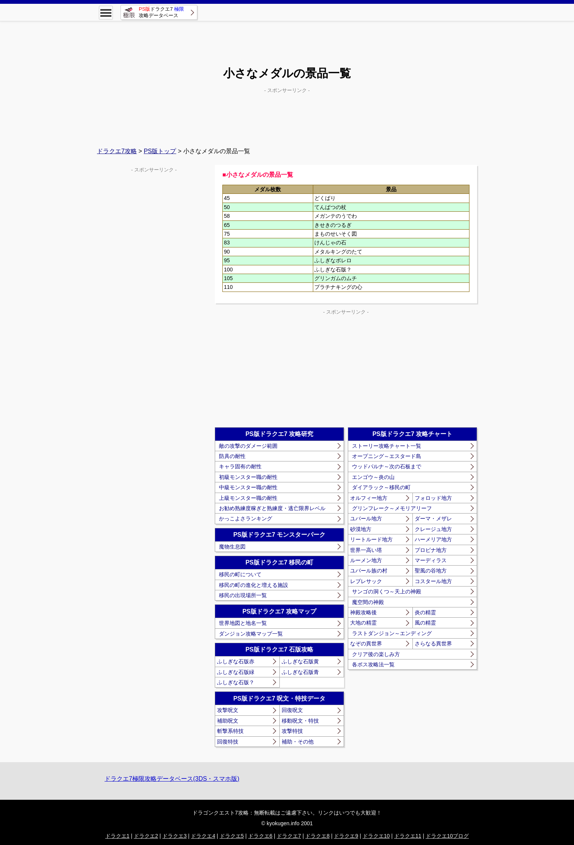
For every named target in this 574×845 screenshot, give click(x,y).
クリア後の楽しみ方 (376, 654)
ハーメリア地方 (433, 539)
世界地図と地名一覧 (243, 623)
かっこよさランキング (245, 518)
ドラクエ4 (203, 836)
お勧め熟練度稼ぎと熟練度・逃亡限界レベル (272, 508)
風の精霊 (425, 623)
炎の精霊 (425, 612)
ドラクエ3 (174, 836)
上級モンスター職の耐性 (248, 498)
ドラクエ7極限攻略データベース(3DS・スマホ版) (172, 778)
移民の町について (240, 574)
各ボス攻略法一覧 (373, 664)
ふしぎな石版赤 (235, 661)
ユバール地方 (366, 518)
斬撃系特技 (230, 731)
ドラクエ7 (289, 836)
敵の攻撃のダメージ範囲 (248, 446)
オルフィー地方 (368, 498)
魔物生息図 (232, 547)
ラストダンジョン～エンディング (392, 633)
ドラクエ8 (317, 836)
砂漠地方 (360, 529)
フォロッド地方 (433, 498)
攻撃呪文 (227, 710)
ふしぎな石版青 (300, 672)
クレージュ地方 (433, 529)
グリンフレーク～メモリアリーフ (392, 508)
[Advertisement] (287, 38)
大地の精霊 (363, 623)
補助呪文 (227, 721)
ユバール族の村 (368, 571)
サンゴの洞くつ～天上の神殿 (386, 591)
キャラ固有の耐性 (240, 466)
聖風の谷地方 (431, 571)
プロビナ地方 (431, 550)
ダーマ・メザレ (433, 518)
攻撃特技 (292, 731)
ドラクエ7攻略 (117, 151)
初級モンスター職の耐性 (248, 477)
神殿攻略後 (363, 612)
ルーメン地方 (366, 560)
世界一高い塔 (366, 550)
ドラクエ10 (376, 836)
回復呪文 (292, 710)
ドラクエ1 (117, 836)
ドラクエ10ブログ (447, 836)
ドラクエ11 (408, 836)
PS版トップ (160, 151)
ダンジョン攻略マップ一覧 (251, 634)
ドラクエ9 (346, 836)
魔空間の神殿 (368, 602)
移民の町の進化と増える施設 (253, 585)
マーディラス (431, 560)
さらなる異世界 (433, 643)
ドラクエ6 (260, 836)
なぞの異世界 (366, 643)
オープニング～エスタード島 (386, 456)
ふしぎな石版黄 (300, 661)
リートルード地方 (371, 539)
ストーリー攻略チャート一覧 (386, 446)
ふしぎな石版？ (235, 682)
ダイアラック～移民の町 (381, 487)
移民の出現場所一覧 (243, 595)
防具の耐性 (232, 456)
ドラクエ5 (232, 836)
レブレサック (366, 581)
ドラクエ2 (146, 836)
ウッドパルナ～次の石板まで (386, 466)
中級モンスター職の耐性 (248, 487)
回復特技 (227, 742)
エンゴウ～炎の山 (373, 477)
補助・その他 (298, 742)
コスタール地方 (433, 581)
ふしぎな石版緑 (235, 672)
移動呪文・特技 (300, 721)
